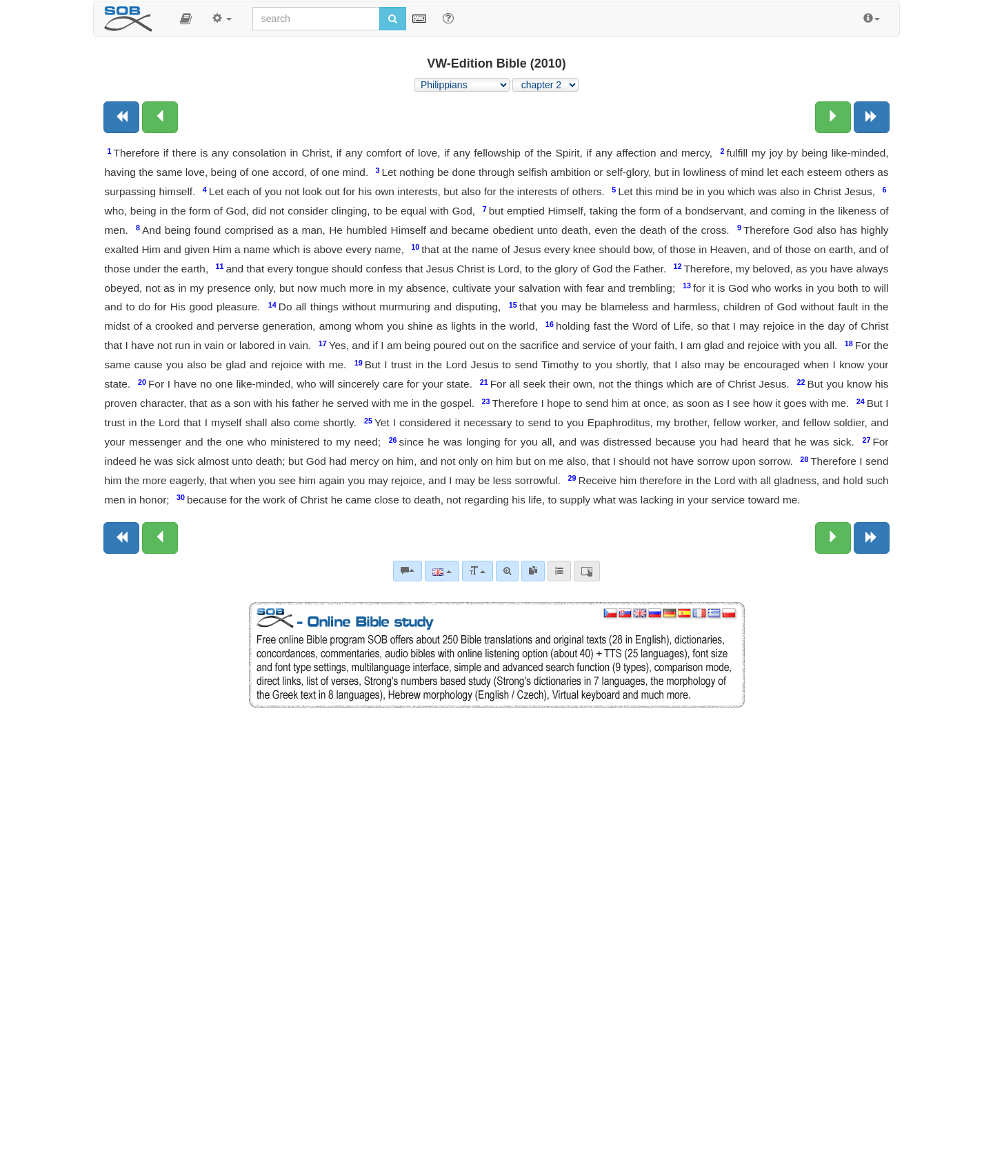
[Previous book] (121, 117)
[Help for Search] (448, 18)
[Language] (442, 571)
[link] (533, 571)
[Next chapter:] (833, 117)
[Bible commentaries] (407, 571)
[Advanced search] (507, 571)
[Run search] (392, 18)
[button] (186, 18)
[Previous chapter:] (160, 117)
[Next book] (872, 117)
